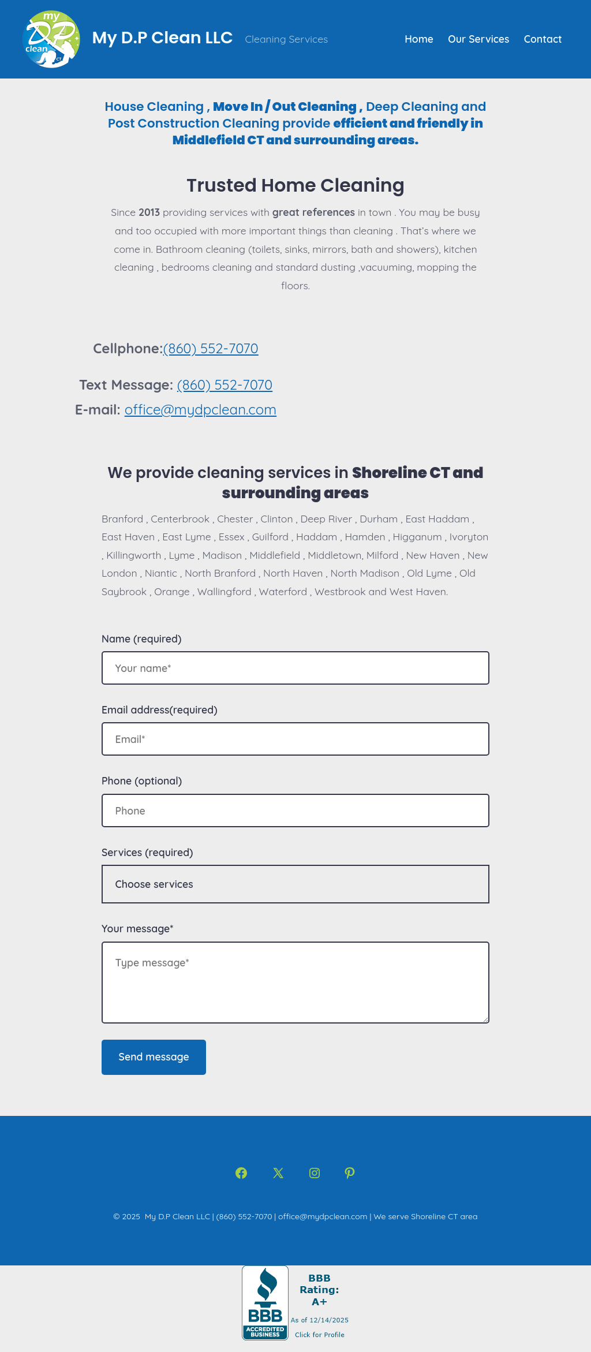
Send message (154, 1056)
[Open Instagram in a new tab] (314, 1173)
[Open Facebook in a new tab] (241, 1173)
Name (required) (141, 638)
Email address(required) (160, 709)
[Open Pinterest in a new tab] (350, 1173)
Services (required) (147, 852)
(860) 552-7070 (210, 348)
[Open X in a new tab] (278, 1173)
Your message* (137, 928)
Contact (543, 38)
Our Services (478, 38)
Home (419, 38)
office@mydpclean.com (201, 409)
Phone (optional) (142, 780)
